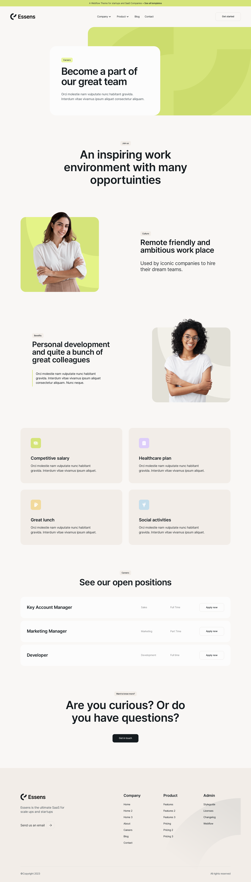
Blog (137, 16)
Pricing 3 (168, 836)
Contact (149, 16)
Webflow (208, 823)
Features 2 (169, 810)
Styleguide (209, 804)
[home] (22, 16)
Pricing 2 (168, 829)
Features (168, 804)
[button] (104, 16)
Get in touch (125, 738)
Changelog (209, 817)
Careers (128, 829)
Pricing (167, 823)
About (127, 823)
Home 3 (128, 817)
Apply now (212, 607)
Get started (228, 16)
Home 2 (128, 810)
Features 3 (169, 817)
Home (127, 804)
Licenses (208, 810)
